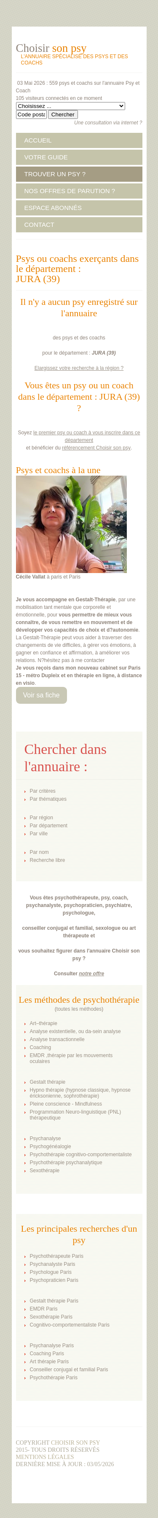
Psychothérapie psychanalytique (66, 1162)
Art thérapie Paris (49, 1362)
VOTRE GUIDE (46, 157)
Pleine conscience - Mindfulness (66, 1104)
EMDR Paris (44, 1309)
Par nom (39, 852)
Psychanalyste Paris (52, 1264)
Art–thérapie (43, 1023)
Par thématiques (48, 799)
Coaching (40, 1047)
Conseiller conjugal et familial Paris (69, 1370)
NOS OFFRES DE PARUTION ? (69, 190)
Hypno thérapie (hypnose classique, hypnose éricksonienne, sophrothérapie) (80, 1093)
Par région (41, 818)
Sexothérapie (45, 1170)
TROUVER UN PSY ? (55, 174)
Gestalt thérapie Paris (54, 1301)
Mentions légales (45, 1457)
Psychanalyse (45, 1138)
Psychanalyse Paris (52, 1345)
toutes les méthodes (79, 1009)
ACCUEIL (38, 140)
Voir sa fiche (41, 695)
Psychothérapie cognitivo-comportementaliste (81, 1154)
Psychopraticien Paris (54, 1280)
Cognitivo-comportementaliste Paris (70, 1325)
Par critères (43, 791)
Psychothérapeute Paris (56, 1256)
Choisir (51, 48)
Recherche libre (47, 860)
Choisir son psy (75, 1443)
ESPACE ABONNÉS (53, 207)
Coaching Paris (47, 1354)
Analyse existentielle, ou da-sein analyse (75, 1031)
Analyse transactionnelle (57, 1039)
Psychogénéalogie (50, 1146)
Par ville (39, 834)
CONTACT (39, 224)
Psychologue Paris (51, 1272)
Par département (48, 826)
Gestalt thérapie (48, 1082)
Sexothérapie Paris (51, 1317)
